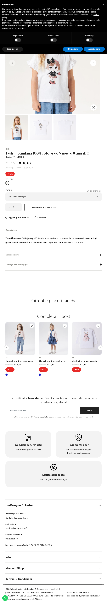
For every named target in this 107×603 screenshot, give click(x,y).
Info (53, 557)
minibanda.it (87, 596)
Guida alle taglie (94, 191)
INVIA (89, 410)
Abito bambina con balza (52, 361)
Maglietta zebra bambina (85, 361)
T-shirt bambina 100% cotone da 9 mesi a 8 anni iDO (47, 153)
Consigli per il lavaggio (53, 264)
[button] (93, 63)
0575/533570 (11, 538)
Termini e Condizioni (53, 579)
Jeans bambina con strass (19, 361)
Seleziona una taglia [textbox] (17, 196)
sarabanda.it (73, 596)
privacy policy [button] (8, 12)
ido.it (97, 596)
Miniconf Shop (53, 568)
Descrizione (53, 230)
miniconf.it (84, 592)
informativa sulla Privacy (42, 417)
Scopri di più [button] (13, 49)
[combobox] (53, 197)
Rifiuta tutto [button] (72, 49)
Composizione (53, 255)
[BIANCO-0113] (7, 183)
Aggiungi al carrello (44, 207)
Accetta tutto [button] (94, 49)
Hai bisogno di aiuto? (53, 505)
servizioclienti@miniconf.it (16, 528)
